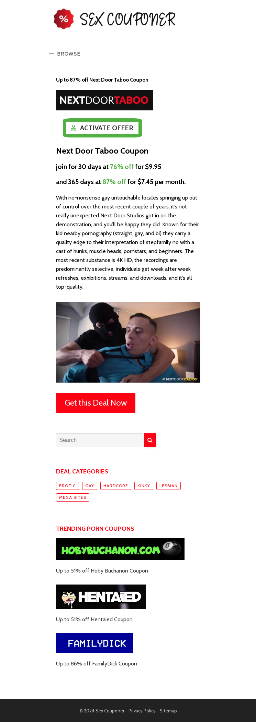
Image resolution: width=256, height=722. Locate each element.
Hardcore (115, 485)
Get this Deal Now (96, 403)
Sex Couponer (110, 710)
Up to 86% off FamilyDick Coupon (96, 663)
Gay (89, 485)
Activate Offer (106, 128)
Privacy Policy (142, 710)
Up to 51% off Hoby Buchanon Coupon (102, 570)
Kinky (143, 485)
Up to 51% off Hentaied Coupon (94, 619)
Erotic (67, 485)
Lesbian (168, 485)
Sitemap (168, 710)
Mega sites (72, 497)
